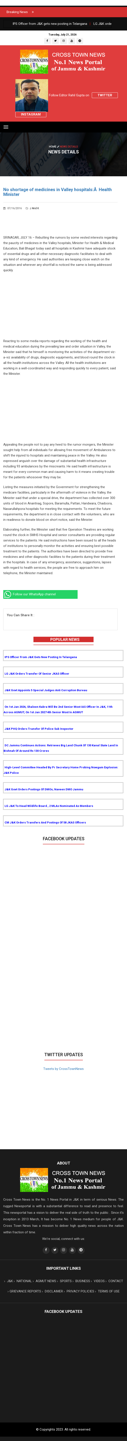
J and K (32, 208)
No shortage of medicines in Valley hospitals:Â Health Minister (57, 192)
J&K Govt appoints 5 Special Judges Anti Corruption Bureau (46, 690)
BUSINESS (81, 1281)
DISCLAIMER (52, 1291)
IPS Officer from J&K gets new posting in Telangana (41, 657)
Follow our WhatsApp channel (29, 594)
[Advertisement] (60, 307)
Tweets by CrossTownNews (63, 1069)
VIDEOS (98, 1281)
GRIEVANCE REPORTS (24, 1291)
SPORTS (64, 1281)
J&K (8, 1281)
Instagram (31, 114)
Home (54, 146)
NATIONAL (23, 1281)
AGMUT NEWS (44, 1281)
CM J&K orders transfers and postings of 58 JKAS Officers (45, 822)
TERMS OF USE (107, 1291)
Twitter (104, 95)
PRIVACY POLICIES (79, 1291)
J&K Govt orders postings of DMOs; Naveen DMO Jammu (44, 789)
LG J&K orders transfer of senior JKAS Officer (37, 673)
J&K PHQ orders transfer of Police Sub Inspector (39, 728)
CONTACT (114, 1281)
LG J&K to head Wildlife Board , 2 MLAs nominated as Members (49, 806)
